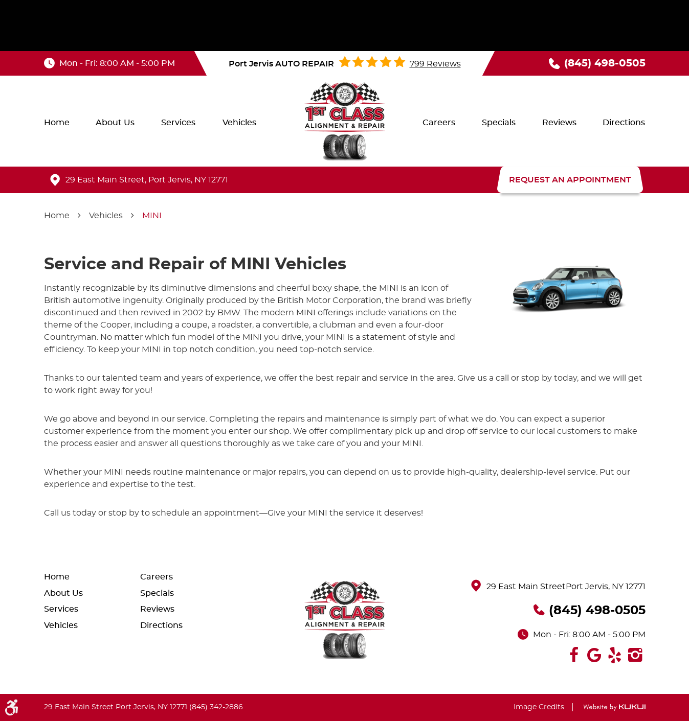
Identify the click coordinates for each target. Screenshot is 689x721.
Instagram (635, 655)
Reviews (559, 123)
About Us (115, 123)
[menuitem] (57, 122)
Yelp (615, 655)
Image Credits (539, 707)
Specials (499, 123)
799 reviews (435, 64)
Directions (624, 123)
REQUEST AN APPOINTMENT (570, 180)
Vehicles (239, 123)
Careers (439, 123)
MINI (152, 216)
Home (57, 123)
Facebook (574, 655)
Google (594, 655)
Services (178, 123)
